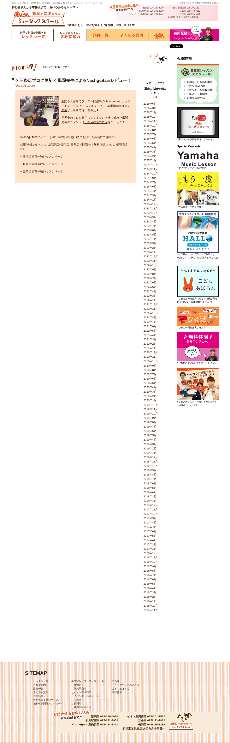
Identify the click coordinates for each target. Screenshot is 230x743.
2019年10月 (150, 413)
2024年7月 (150, 182)
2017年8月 (150, 522)
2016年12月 (150, 553)
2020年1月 (150, 400)
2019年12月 (150, 404)
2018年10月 (150, 465)
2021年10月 (150, 313)
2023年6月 (150, 230)
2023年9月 (150, 217)
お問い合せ (39, 696)
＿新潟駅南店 (78, 688)
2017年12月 (150, 505)
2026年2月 (150, 112)
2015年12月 (150, 605)
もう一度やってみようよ (125, 684)
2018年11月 (150, 461)
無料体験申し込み (209, 2)
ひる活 (115, 681)
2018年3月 (150, 496)
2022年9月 (150, 269)
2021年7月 (150, 321)
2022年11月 (150, 260)
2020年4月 (150, 387)
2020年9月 (150, 365)
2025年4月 (150, 147)
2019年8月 (150, 422)
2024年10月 (150, 173)
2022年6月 (150, 282)
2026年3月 (150, 108)
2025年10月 (150, 125)
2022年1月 (150, 300)
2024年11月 (150, 169)
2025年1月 (150, 160)
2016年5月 (150, 583)
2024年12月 (150, 164)
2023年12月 (150, 204)
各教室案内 (39, 684)
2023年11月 (150, 208)
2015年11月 (150, 610)
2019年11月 (150, 409)
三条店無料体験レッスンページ (43, 171)
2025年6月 (150, 138)
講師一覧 (38, 688)
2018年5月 (150, 487)
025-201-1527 (193, 8)
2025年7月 (150, 134)
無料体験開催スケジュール (48, 703)
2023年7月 (150, 225)
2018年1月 (150, 500)
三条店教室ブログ (96, 122)
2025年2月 (150, 156)
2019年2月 (150, 448)
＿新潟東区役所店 (81, 707)
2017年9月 (150, 518)
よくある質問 (40, 692)
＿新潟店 (76, 684)
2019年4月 (150, 439)
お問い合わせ (192, 2)
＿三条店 (76, 699)
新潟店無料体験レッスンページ (43, 156)
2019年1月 (150, 452)
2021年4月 (150, 335)
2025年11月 (150, 121)
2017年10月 (150, 513)
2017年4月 (150, 540)
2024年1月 (150, 199)
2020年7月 (150, 374)
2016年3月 (150, 592)
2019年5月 (150, 435)
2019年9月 (150, 417)
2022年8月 (150, 273)
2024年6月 (150, 186)
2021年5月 (150, 330)
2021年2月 (150, 343)
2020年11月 (150, 356)
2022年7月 (150, 278)
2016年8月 (150, 570)
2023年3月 (150, 243)
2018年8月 (150, 474)
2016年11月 (150, 557)
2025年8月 (150, 129)
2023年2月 (150, 247)
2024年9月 (150, 177)
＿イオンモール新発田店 (85, 696)
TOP (181, 2)
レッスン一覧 (40, 681)
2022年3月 (150, 295)
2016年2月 (150, 596)
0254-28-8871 (157, 14)
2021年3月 (150, 339)
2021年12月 (150, 304)
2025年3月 (150, 151)
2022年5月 (150, 287)
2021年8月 (150, 317)
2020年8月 (150, 370)
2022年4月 (150, 291)
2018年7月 (150, 478)
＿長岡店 (76, 703)
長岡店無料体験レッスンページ (43, 164)
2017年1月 (150, 548)
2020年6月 (150, 378)
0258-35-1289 (193, 14)
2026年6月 (150, 103)
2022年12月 (150, 256)
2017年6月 (150, 531)
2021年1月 (150, 348)
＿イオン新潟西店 (81, 692)
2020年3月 (150, 391)
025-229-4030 (157, 8)
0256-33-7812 (193, 11)
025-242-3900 (157, 11)
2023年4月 (150, 238)
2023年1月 (150, 252)
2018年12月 (150, 457)
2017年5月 (150, 535)
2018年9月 (150, 470)
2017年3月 (150, 544)
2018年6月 (150, 483)
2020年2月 (150, 396)
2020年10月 (150, 361)
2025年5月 (150, 143)
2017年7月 (150, 527)
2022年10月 (150, 265)
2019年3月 (150, 444)
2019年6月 (150, 430)
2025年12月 (150, 116)
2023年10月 (150, 212)
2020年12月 (150, 352)
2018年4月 (150, 492)
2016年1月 (150, 601)
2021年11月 (150, 308)
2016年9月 (150, 566)
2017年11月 (150, 509)
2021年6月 (150, 326)
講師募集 (117, 692)
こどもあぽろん (120, 688)
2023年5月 (150, 234)
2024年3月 (150, 195)
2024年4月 (150, 190)
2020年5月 (150, 383)
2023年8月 (150, 221)
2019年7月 (150, 426)
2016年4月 (150, 588)
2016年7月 (150, 575)
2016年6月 (150, 579)
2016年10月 (150, 561)
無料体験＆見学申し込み (47, 699)
